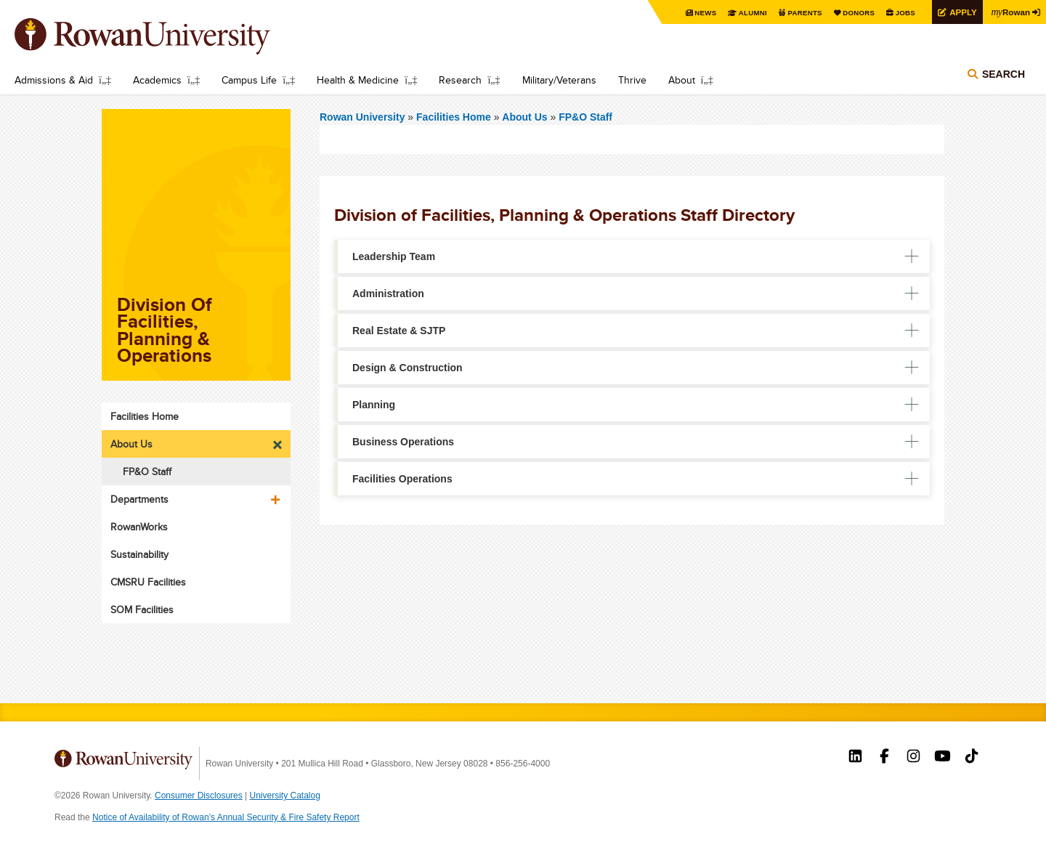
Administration (388, 293)
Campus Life (249, 80)
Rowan (1009, 11)
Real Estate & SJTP (398, 330)
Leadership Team (393, 256)
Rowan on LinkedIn (855, 758)
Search (1003, 74)
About (681, 80)
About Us (524, 117)
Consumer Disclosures (199, 795)
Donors (855, 13)
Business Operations (403, 442)
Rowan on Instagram (913, 758)
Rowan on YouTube (942, 758)
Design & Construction (407, 367)
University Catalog (285, 795)
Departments (139, 499)
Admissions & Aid (54, 80)
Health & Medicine (358, 80)
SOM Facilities (142, 609)
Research (460, 80)
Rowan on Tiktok (971, 758)
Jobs (902, 13)
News (700, 13)
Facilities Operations (402, 479)
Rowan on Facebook (884, 758)
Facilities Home (455, 117)
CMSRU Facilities (148, 582)
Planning (373, 404)
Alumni (748, 13)
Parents (800, 13)
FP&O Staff (585, 117)
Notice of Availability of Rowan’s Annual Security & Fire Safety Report (226, 817)
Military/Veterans (559, 80)
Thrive (632, 80)
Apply (960, 12)
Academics (157, 80)
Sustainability (139, 554)
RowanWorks (139, 526)
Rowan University (163, 36)
